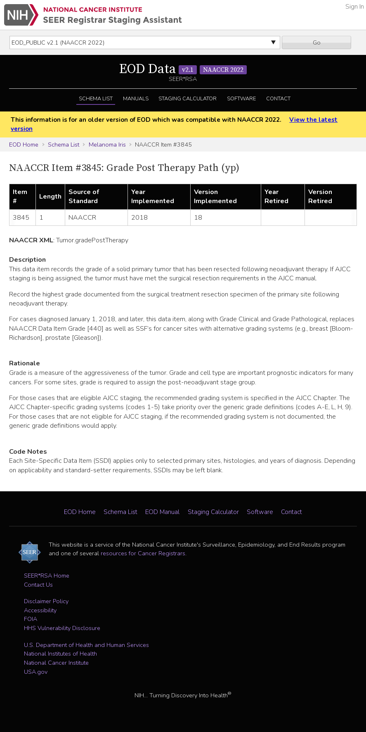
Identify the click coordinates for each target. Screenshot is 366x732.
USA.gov (35, 672)
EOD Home (23, 144)
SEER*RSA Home (46, 575)
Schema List (96, 98)
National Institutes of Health (60, 653)
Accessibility (40, 610)
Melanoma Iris (107, 144)
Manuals (136, 98)
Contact (278, 98)
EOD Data (183, 69)
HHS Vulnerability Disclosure (62, 628)
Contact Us (38, 584)
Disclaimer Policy (46, 601)
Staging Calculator (187, 98)
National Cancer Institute (56, 663)
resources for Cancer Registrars (143, 553)
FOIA (30, 619)
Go (317, 42)
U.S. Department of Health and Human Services (86, 645)
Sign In (354, 6)
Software (241, 98)
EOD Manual (162, 512)
